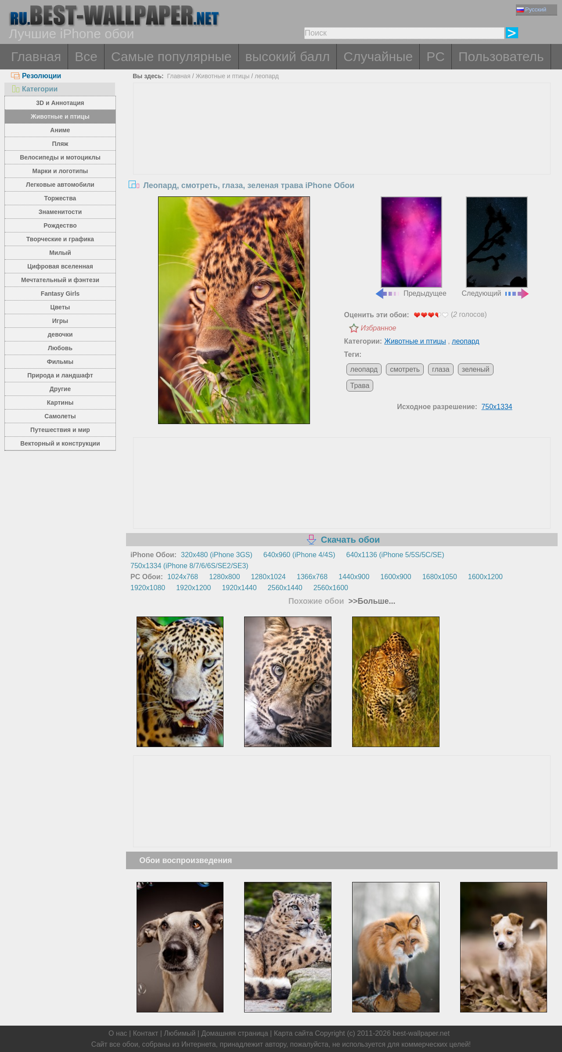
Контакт (146, 1033)
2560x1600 (330, 587)
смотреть (405, 369)
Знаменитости (60, 211)
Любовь (60, 348)
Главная (36, 56)
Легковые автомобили (60, 184)
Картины (60, 402)
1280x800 (224, 576)
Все (86, 56)
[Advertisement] (342, 148)
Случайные (378, 56)
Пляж (60, 143)
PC (435, 56)
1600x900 (395, 576)
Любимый (179, 1033)
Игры (60, 320)
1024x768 (182, 576)
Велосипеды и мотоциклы (60, 157)
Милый (60, 252)
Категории (34, 89)
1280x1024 (268, 576)
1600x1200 (485, 576)
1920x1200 (193, 587)
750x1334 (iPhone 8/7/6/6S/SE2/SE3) (189, 566)
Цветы (60, 307)
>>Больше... (371, 601)
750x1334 (496, 406)
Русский (531, 9)
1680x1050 (439, 576)
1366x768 (312, 576)
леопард (267, 76)
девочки (59, 334)
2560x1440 (285, 587)
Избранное (378, 328)
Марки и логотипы (60, 170)
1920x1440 (239, 587)
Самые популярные (171, 56)
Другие (60, 388)
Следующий (496, 246)
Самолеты (60, 416)
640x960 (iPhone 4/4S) (299, 555)
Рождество (59, 225)
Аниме (60, 130)
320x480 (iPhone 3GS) (216, 555)
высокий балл (287, 56)
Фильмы (60, 361)
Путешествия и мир (60, 429)
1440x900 (354, 576)
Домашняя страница (234, 1033)
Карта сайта (293, 1033)
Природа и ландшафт (60, 375)
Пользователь (501, 56)
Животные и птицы (60, 116)
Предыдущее (411, 246)
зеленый (476, 369)
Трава (360, 385)
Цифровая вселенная (60, 266)
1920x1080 (147, 587)
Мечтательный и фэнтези (60, 279)
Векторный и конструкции (60, 443)
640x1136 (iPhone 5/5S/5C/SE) (395, 555)
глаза (441, 369)
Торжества (60, 198)
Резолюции (36, 76)
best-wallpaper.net (421, 1033)
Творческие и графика (60, 239)
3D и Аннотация (60, 102)
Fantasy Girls (60, 293)
